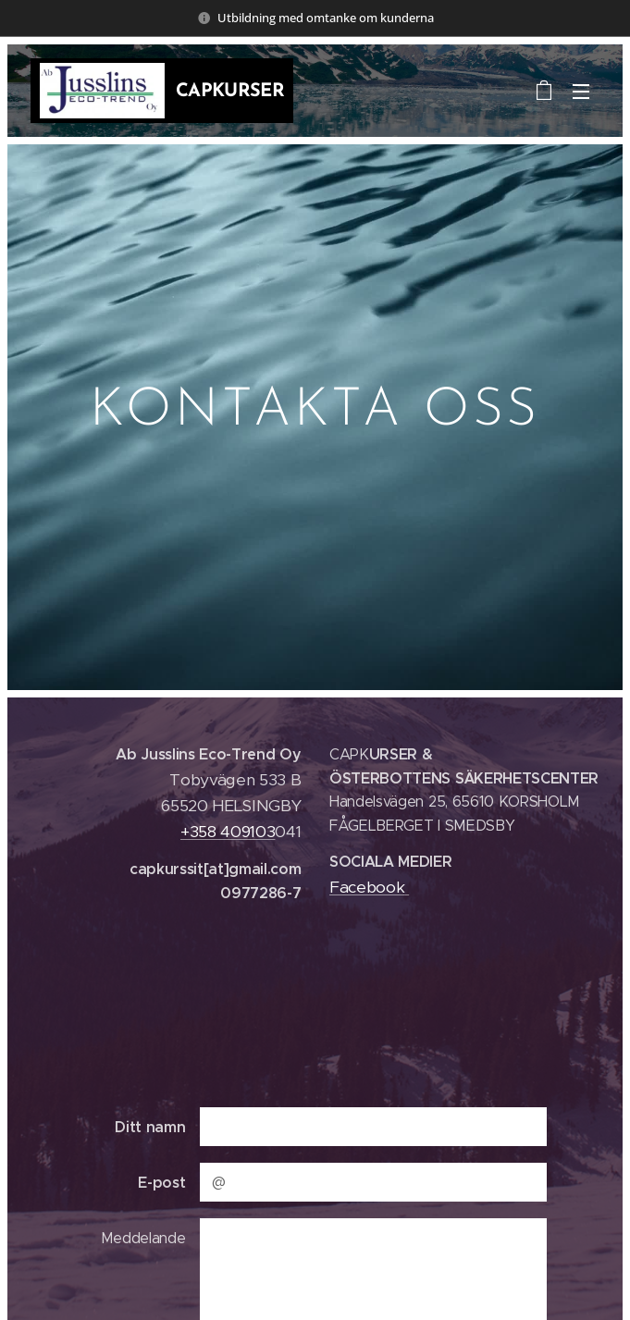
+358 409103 (227, 830)
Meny (581, 92)
